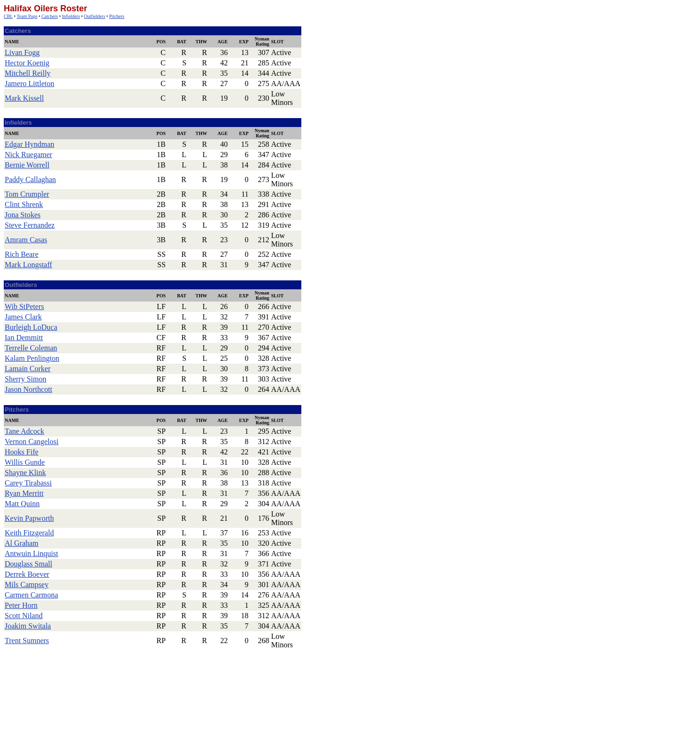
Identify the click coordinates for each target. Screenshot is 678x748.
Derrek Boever (27, 574)
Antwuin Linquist (31, 553)
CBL (8, 16)
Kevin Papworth (29, 518)
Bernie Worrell (27, 165)
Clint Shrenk (24, 204)
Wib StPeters (24, 306)
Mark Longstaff (28, 265)
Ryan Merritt (24, 493)
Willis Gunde (25, 462)
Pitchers (116, 16)
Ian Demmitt (24, 338)
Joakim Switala (28, 626)
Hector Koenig (27, 63)
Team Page (26, 16)
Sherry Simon (25, 379)
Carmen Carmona (31, 595)
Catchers (49, 16)
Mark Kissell (24, 98)
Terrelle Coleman (31, 348)
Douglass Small (28, 564)
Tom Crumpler (27, 194)
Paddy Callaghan (30, 179)
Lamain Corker (27, 369)
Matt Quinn (22, 504)
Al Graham (22, 543)
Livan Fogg (22, 52)
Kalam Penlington (32, 358)
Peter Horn (21, 605)
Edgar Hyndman (29, 144)
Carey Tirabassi (28, 483)
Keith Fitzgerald (29, 533)
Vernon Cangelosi (31, 442)
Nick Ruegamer (28, 155)
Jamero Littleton (29, 84)
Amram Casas (26, 240)
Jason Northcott (28, 389)
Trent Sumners (27, 641)
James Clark (23, 317)
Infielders (71, 16)
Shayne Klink (25, 473)
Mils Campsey (26, 585)
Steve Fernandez (30, 225)
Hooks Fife (22, 452)
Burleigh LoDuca (31, 327)
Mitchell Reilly (27, 73)
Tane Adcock (24, 431)
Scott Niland (23, 616)
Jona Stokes (22, 215)
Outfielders (94, 16)
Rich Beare (22, 254)
